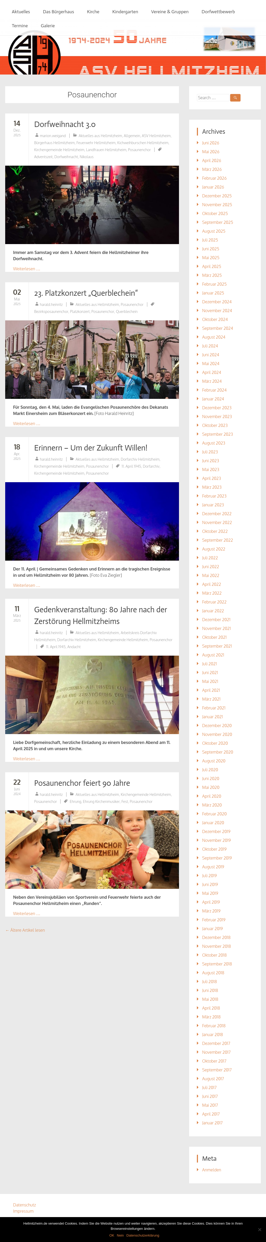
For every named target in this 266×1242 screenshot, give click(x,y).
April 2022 (211, 584)
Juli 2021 (209, 663)
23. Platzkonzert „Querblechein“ (86, 293)
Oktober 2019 (214, 849)
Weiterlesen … (26, 268)
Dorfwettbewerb (218, 12)
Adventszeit (43, 157)
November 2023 (217, 416)
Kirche (93, 12)
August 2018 (213, 972)
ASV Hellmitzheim (156, 135)
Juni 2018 (210, 990)
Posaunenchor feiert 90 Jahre (82, 783)
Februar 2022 (214, 602)
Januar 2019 (212, 928)
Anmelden (211, 1169)
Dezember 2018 (216, 937)
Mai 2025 (210, 257)
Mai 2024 (210, 363)
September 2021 (217, 646)
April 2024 (211, 372)
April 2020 (211, 796)
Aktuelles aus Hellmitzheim (100, 135)
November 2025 (217, 204)
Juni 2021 (210, 672)
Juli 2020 (210, 769)
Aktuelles (21, 12)
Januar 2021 (212, 716)
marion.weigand (53, 135)
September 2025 (217, 222)
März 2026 (212, 169)
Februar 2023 (214, 496)
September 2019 (217, 858)
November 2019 (216, 840)
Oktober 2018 (214, 955)
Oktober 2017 (214, 1061)
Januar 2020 (213, 822)
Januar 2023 (213, 504)
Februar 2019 (213, 919)
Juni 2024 (210, 354)
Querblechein (126, 311)
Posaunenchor (139, 149)
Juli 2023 (210, 451)
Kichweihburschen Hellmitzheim (142, 142)
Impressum (23, 1211)
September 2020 (217, 752)
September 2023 (217, 434)
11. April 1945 (131, 466)
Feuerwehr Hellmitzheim (96, 142)
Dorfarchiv (151, 466)
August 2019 (213, 866)
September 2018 (217, 963)
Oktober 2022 (215, 531)
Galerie (48, 26)
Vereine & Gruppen (170, 12)
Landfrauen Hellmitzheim (106, 149)
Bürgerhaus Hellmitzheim (54, 142)
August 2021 (213, 654)
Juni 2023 (210, 460)
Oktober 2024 (215, 319)
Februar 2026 (214, 178)
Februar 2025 (214, 284)
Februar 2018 (213, 1025)
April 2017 (211, 1114)
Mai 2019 (210, 893)
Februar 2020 (214, 813)
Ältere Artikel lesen (25, 930)
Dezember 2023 (216, 407)
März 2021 (211, 699)
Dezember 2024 (216, 301)
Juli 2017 (209, 1087)
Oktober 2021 (214, 637)
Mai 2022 (210, 575)
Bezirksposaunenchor (51, 311)
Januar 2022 (213, 610)
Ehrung (75, 801)
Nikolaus (87, 157)
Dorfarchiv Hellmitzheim (140, 459)
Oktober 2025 (215, 213)
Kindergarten (125, 12)
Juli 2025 (210, 240)
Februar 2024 (214, 390)
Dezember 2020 (217, 725)
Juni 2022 (210, 566)
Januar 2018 (212, 1034)
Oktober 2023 (215, 425)
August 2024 (213, 337)
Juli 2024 (210, 345)
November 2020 (217, 734)
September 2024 (217, 328)
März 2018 (211, 1016)
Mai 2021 (210, 681)
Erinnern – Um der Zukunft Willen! (90, 448)
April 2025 (211, 266)
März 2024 (212, 381)
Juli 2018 (209, 981)
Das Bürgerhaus (58, 12)
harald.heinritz (51, 304)
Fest (124, 801)
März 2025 (212, 275)
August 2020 (213, 760)
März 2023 (212, 487)
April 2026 (211, 160)
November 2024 (217, 310)
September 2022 (217, 540)
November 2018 (216, 946)
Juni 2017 (210, 1096)
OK (111, 1235)
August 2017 (213, 1078)
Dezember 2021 (216, 619)
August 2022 (213, 549)
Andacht (74, 647)
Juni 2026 (210, 142)
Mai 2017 (210, 1105)
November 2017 (216, 1052)
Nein (120, 1235)
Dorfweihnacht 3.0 (65, 124)
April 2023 (211, 478)
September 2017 (217, 1069)
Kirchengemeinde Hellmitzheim (59, 149)
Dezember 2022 (216, 513)
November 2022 (217, 522)
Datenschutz (24, 1204)
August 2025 (213, 231)
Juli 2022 (210, 557)
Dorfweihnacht (66, 157)
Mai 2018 (210, 999)
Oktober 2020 (215, 743)
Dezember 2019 (216, 831)
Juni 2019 (210, 884)
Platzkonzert (80, 311)
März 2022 (212, 593)
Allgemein (132, 135)
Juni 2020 (210, 778)
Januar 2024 (213, 398)
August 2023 (213, 443)
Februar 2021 (213, 707)
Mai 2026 (210, 151)
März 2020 (212, 805)
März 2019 (211, 911)
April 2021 (211, 690)
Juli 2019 (209, 875)
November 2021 (216, 628)
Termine (20, 26)
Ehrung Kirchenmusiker (101, 801)
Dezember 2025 (217, 195)
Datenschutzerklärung (143, 1235)
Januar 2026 (213, 187)
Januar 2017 (212, 1122)
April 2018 (211, 1008)
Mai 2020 (210, 787)
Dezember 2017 (216, 1043)
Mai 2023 (210, 469)
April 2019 (211, 902)
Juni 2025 (210, 248)
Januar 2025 (213, 293)
